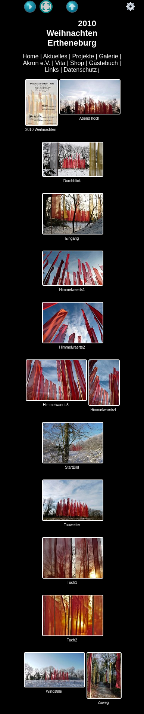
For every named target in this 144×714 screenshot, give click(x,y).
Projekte (83, 56)
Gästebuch (103, 63)
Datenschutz (80, 70)
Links (52, 70)
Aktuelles (55, 56)
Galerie (108, 56)
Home (31, 56)
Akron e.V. (36, 63)
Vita (60, 63)
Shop (77, 63)
